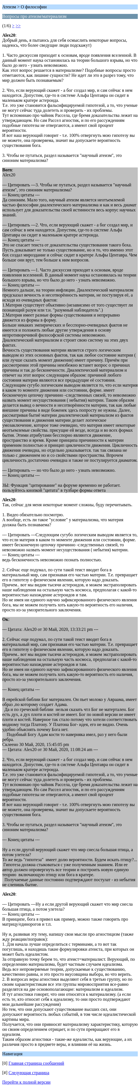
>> (18, 25)
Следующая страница (29, 1072)
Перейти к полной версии (26, 1082)
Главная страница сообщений (36, 1063)
